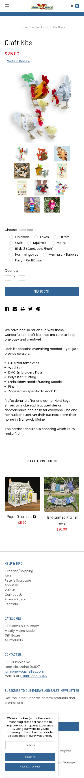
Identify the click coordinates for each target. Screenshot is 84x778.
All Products (40, 27)
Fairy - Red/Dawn (28, 260)
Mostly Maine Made (20, 630)
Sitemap (11, 604)
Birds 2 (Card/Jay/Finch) (34, 248)
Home (23, 27)
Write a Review (18, 61)
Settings (30, 745)
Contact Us (13, 594)
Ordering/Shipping (19, 571)
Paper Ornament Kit (22, 516)
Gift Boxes (12, 635)
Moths (61, 243)
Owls (19, 243)
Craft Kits (59, 27)
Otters (64, 237)
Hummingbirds (26, 254)
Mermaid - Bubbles (63, 254)
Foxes (44, 237)
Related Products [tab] (42, 461)
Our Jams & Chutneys (22, 626)
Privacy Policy (15, 599)
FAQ (8, 576)
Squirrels (39, 243)
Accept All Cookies (30, 766)
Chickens (22, 237)
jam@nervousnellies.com (24, 671)
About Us (12, 585)
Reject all (30, 756)
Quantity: (12, 270)
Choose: (19, 230)
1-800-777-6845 (33, 676)
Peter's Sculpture (18, 580)
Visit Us (10, 590)
